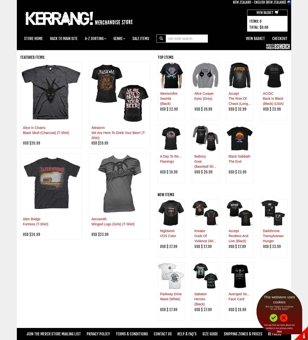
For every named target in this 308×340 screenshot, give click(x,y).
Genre (119, 38)
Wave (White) (170, 299)
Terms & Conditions (132, 334)
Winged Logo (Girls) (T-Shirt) (113, 224)
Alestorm (98, 128)
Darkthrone (271, 231)
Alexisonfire (168, 93)
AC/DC (268, 93)
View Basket (268, 13)
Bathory (200, 156)
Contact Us (163, 334)
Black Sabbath (239, 156)
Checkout (280, 38)
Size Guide (210, 334)
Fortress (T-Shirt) (35, 224)
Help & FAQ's (187, 334)
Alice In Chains (34, 128)
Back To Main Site (64, 38)
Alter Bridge (31, 219)
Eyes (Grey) (203, 98)
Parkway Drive (171, 294)
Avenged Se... (239, 294)
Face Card (236, 299)
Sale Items (140, 38)
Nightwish (167, 231)
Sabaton (200, 294)
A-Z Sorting (95, 38)
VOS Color (168, 236)
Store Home (33, 38)
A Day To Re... (170, 156)
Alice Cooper (204, 93)
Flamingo (167, 161)
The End (235, 161)
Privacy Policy (98, 334)
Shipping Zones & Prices (243, 334)
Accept (234, 93)
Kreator (199, 231)
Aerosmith (99, 219)
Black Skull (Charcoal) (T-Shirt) (46, 133)
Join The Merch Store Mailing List (53, 334)
